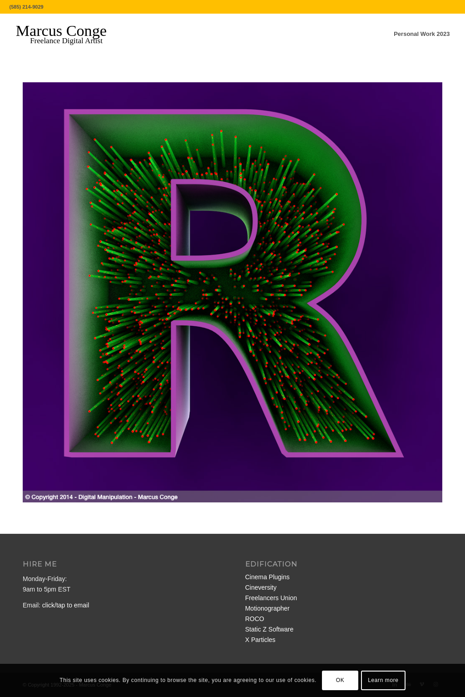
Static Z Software (269, 629)
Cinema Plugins (267, 577)
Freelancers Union (271, 598)
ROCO (254, 618)
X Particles (260, 639)
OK (340, 680)
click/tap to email (65, 605)
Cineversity (261, 587)
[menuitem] (421, 34)
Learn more (383, 680)
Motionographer (267, 608)
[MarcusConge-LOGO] (68, 34)
